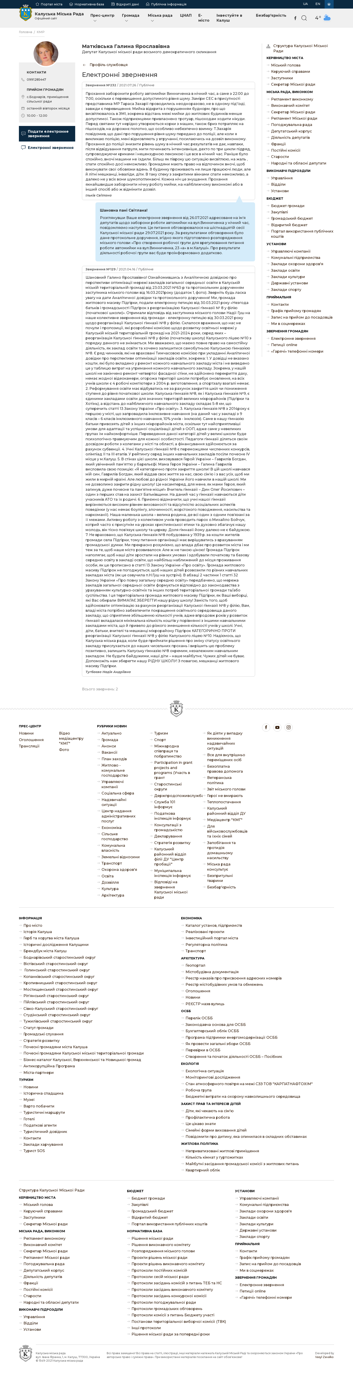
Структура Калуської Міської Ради (300, 48)
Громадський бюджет (292, 218)
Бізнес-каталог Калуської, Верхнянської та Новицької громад (82, 1060)
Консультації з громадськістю (168, 827)
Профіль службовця (105, 65)
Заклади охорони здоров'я (297, 264)
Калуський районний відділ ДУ (226, 810)
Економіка (112, 828)
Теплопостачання (224, 802)
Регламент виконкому (292, 99)
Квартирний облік (203, 1170)
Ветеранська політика (219, 780)
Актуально (112, 733)
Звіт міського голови (226, 789)
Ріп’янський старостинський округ (56, 996)
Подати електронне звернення (45, 133)
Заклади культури (288, 277)
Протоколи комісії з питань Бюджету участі (172, 1315)
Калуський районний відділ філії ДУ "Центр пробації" (170, 856)
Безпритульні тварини (220, 878)
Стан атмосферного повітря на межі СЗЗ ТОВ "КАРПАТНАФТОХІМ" (249, 1084)
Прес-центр (102, 18)
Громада (130, 18)
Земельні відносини (121, 857)
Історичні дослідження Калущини (56, 945)
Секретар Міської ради (293, 84)
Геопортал (195, 965)
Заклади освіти (285, 270)
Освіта (108, 876)
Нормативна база (89, 4)
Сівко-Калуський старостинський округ (60, 1009)
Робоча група (199, 1090)
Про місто (32, 925)
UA (305, 4)
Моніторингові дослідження (213, 1077)
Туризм (161, 733)
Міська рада (160, 18)
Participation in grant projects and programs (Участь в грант (173, 770)
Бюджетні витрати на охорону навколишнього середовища (243, 1096)
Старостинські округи (168, 786)
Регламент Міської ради (294, 118)
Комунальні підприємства (295, 258)
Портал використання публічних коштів (302, 233)
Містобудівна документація (212, 972)
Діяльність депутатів (290, 137)
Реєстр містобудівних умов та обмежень (224, 984)
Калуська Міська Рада (59, 15)
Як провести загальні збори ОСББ (218, 1044)
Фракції (278, 144)
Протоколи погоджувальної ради (163, 1302)
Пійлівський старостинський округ (56, 1002)
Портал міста (51, 4)
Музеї (29, 1100)
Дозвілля (110, 882)
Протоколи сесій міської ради (160, 1277)
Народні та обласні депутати (298, 163)
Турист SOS (34, 1151)
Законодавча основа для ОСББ (216, 1025)
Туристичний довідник (45, 1132)
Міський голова (286, 65)
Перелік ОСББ (199, 1018)
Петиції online (284, 345)
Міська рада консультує (219, 866)
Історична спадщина (43, 1093)
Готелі (29, 1119)
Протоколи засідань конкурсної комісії (169, 1296)
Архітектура (113, 895)
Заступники (282, 78)
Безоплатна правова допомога (225, 769)
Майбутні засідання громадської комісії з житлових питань (242, 1164)
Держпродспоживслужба (173, 796)
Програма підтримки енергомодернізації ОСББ (232, 1037)
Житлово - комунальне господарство (115, 770)
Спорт (160, 740)
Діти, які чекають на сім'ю (210, 1111)
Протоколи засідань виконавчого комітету (172, 1289)
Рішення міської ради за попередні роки (170, 1334)
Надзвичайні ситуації (114, 802)
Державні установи (289, 283)
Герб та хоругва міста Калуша (51, 938)
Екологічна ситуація (205, 1071)
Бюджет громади (288, 206)
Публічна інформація (168, 4)
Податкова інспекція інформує (172, 816)
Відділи (278, 184)
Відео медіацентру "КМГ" (71, 738)
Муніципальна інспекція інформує (172, 873)
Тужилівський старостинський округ (58, 1021)
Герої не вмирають (225, 796)
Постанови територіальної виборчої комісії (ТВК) (178, 1321)
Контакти (280, 304)
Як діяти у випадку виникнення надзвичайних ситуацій (224, 741)
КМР (41, 32)
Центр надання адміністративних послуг (119, 816)
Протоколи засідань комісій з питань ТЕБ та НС (176, 1283)
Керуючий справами (290, 71)
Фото (64, 750)
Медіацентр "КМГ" (224, 820)
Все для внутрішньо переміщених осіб (226, 757)
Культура (110, 889)
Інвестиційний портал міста (212, 938)
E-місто (203, 18)
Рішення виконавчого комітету (160, 1245)
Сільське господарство (115, 836)
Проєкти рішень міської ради (159, 1257)
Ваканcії (110, 752)
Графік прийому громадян (296, 311)
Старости (280, 157)
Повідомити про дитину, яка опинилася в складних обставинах (246, 1136)
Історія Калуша (37, 932)
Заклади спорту (286, 290)
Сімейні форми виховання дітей (216, 1130)
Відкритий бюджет (289, 225)
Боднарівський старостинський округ (59, 957)
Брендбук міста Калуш (45, 951)
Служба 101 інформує (164, 804)
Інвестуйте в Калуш (229, 18)
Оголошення (31, 740)
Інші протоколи (146, 1328)
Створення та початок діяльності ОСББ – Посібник (234, 1056)
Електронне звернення (293, 338)
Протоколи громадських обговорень (166, 1309)
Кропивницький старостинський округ (60, 983)
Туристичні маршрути (44, 1112)
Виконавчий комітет (290, 105)
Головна (25, 32)
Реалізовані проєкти (205, 932)
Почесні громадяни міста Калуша (55, 1047)
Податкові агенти (40, 1125)
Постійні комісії (286, 150)
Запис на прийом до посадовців (302, 317)
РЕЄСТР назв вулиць (205, 1004)
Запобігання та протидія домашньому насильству (221, 850)
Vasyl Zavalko (324, 1357)
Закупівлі (279, 212)
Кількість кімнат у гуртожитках (214, 1157)
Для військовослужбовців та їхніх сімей (226, 831)
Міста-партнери (38, 1072)
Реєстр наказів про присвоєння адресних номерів (234, 978)
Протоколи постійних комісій (159, 1270)
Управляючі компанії (291, 251)
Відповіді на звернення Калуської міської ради (171, 889)
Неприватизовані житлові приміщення (222, 1151)
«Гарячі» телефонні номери (297, 351)
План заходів (114, 759)
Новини (26, 733)
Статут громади (38, 1028)
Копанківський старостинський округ (59, 977)
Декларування (168, 836)
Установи (280, 191)
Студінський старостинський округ (56, 1015)
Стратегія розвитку (172, 843)
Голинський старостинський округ (56, 970)
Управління (282, 178)
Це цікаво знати (201, 1124)
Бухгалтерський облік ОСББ (212, 1031)
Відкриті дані (127, 4)
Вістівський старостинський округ (55, 964)
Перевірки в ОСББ (203, 1050)
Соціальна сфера (118, 793)
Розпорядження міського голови (163, 1251)
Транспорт (112, 863)
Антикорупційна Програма (49, 1066)
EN (317, 4)
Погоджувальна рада (291, 125)
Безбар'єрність (271, 15)
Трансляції (29, 746)
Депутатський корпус (291, 131)
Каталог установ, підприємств (214, 925)
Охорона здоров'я (119, 869)
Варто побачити (38, 1106)
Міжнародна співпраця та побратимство (168, 751)
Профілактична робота (208, 1117)
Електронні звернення (47, 147)
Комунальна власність (113, 848)
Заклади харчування (43, 1144)
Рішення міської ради (152, 1238)
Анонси (109, 746)
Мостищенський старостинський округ (60, 989)
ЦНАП (186, 15)
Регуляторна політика (206, 945)
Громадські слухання (43, 1034)
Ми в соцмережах (288, 324)
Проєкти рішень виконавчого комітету (168, 1264)
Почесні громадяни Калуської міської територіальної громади (83, 1053)
